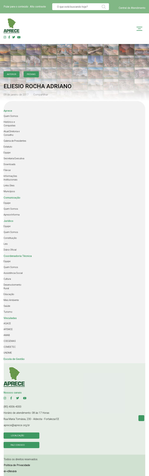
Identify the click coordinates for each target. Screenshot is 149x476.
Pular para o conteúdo (16, 6)
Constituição (10, 238)
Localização (17, 435)
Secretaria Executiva (14, 158)
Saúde (7, 306)
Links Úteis (9, 185)
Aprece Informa (12, 214)
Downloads (9, 164)
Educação (9, 294)
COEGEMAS (10, 341)
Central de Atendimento (132, 7)
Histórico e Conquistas (9, 124)
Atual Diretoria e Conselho (12, 133)
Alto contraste (38, 6)
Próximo (31, 74)
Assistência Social (13, 273)
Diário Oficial (10, 249)
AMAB (7, 335)
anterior (11, 74)
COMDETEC (10, 347)
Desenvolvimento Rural (12, 286)
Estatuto (8, 146)
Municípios (9, 191)
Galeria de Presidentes (15, 141)
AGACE (7, 323)
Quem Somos (11, 116)
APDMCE (8, 329)
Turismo (8, 312)
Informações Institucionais (10, 178)
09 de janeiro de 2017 (16, 94)
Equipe (7, 152)
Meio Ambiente (11, 300)
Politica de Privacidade (17, 465)
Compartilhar (40, 94)
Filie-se (7, 170)
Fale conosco (18, 445)
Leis (6, 244)
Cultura (7, 279)
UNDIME (8, 352)
